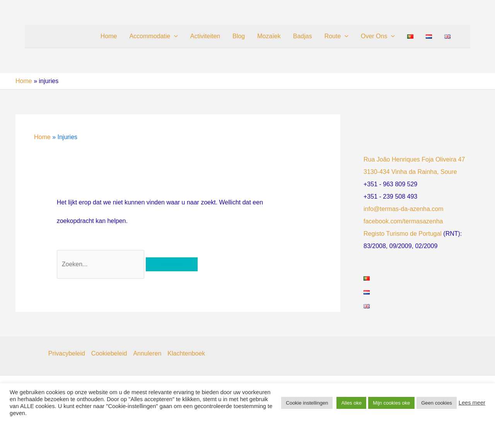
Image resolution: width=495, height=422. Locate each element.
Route (336, 36)
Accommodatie (153, 36)
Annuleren (147, 353)
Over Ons (378, 36)
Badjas (302, 36)
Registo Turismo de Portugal (403, 233)
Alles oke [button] (351, 403)
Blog (238, 36)
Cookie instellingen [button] (307, 403)
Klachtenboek (186, 353)
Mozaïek (268, 36)
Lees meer (472, 403)
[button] (174, 36)
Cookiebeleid (109, 353)
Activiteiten (205, 36)
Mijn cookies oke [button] (391, 403)
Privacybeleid (66, 353)
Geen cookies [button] (436, 403)
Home (109, 36)
